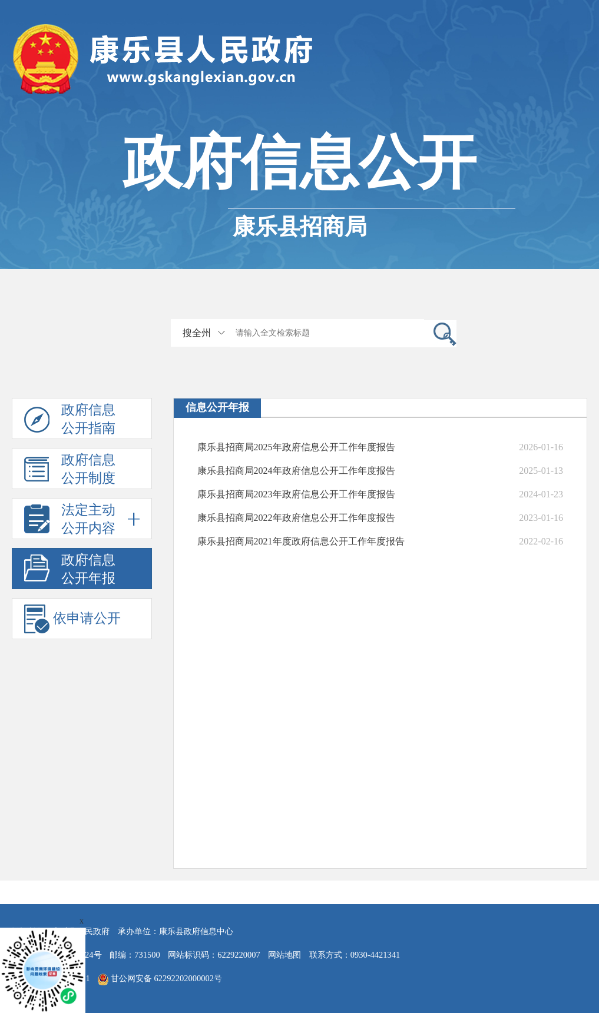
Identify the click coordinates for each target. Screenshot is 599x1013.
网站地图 (284, 954)
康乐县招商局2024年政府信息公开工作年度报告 (296, 471)
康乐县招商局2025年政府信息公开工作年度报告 (296, 447)
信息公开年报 (217, 407)
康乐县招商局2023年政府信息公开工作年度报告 (296, 494)
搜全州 (197, 333)
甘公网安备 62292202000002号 (160, 979)
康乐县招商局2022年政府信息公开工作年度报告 (296, 518)
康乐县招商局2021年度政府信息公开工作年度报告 (301, 541)
